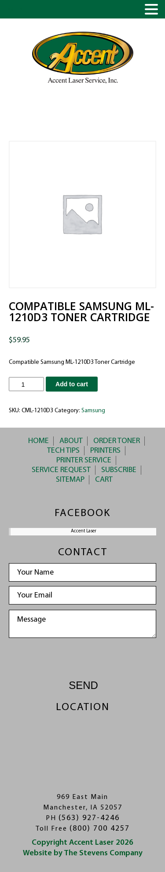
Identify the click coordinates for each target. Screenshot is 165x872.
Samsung (93, 410)
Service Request (61, 470)
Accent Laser (83, 531)
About (71, 441)
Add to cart (71, 384)
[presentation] (83, 659)
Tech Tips (63, 451)
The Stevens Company (103, 853)
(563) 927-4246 (89, 818)
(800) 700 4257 (100, 828)
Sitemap (70, 480)
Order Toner (116, 441)
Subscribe (118, 470)
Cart (104, 480)
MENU (19, 11)
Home (38, 441)
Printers (105, 451)
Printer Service (83, 460)
